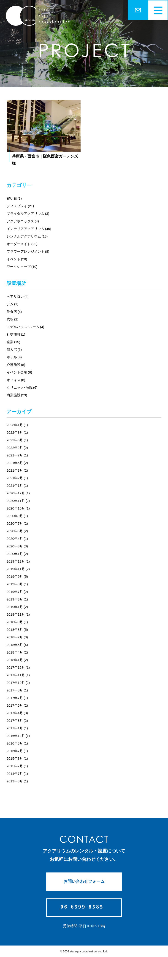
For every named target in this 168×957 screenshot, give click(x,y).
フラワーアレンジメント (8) (28, 251)
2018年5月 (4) (17, 644)
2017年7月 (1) (17, 697)
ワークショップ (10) (22, 266)
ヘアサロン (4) (18, 296)
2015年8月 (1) (17, 758)
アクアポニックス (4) (23, 221)
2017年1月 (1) (17, 727)
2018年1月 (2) (17, 659)
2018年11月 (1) (18, 614)
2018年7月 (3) (17, 637)
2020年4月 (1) (17, 538)
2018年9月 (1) (17, 621)
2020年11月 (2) (18, 500)
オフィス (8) (16, 379)
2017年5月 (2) (17, 705)
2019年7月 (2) (17, 591)
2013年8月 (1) (17, 781)
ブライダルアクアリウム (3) (28, 213)
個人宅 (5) (14, 349)
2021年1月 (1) (17, 485)
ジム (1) (12, 303)
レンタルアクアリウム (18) (27, 236)
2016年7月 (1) (17, 750)
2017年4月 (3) (17, 712)
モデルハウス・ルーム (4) (25, 326)
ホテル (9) (14, 357)
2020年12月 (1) (18, 492)
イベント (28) (17, 258)
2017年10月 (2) (18, 682)
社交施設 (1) (16, 334)
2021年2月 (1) (17, 477)
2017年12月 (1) (18, 667)
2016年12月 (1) (18, 735)
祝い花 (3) (14, 198)
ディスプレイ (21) (20, 205)
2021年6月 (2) (17, 462)
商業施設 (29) (17, 394)
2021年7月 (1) (17, 455)
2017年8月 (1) (17, 690)
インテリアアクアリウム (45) (29, 228)
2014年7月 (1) (17, 773)
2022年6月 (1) (17, 439)
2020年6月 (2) (17, 530)
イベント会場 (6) (19, 372)
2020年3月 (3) (17, 546)
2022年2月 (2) (17, 447)
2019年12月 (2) (18, 561)
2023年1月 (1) (17, 424)
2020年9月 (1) (17, 515)
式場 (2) (12, 319)
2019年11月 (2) (18, 568)
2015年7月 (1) (17, 765)
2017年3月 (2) (17, 720)
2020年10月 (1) (18, 508)
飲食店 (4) (14, 311)
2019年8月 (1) (17, 583)
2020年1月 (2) (17, 553)
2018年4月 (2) (17, 652)
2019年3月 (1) (17, 599)
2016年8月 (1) (17, 743)
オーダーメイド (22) (22, 243)
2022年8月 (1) (17, 432)
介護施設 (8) (16, 364)
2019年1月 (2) (17, 606)
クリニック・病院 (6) (22, 387)
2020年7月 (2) (17, 523)
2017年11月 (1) (18, 674)
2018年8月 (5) (17, 629)
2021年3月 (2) (17, 470)
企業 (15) (13, 341)
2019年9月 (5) (17, 576)
